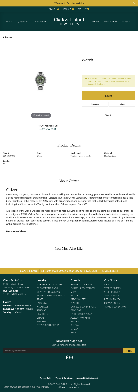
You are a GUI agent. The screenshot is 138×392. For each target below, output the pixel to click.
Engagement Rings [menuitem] (47, 288)
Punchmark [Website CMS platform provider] (74, 387)
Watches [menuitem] (41, 321)
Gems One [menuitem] (76, 310)
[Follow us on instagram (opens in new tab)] (71, 357)
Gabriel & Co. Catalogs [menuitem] (49, 284)
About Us (109, 284)
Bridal (10, 21)
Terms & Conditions (115, 306)
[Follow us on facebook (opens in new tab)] (67, 357)
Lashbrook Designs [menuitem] (81, 314)
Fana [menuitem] (73, 332)
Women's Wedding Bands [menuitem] (51, 295)
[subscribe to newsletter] (129, 350)
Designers (40, 21)
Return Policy (112, 299)
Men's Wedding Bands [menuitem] (49, 291)
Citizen (39, 156)
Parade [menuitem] (74, 295)
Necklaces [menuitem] (42, 306)
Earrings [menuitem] (42, 303)
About (95, 21)
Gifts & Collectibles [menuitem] (48, 325)
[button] (54, 9)
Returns (122, 104)
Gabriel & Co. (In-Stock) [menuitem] (83, 306)
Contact (127, 21)
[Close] (134, 3)
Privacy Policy (112, 303)
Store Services (112, 288)
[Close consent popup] (60, 387)
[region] (41, 81)
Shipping (95, 104)
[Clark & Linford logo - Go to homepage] (69, 21)
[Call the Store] (10, 290)
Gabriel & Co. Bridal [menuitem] (82, 284)
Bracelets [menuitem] (42, 314)
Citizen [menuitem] (74, 328)
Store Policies (112, 291)
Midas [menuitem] (74, 291)
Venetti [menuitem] (75, 303)
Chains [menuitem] (40, 317)
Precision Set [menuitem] (78, 299)
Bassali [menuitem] (75, 321)
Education (110, 21)
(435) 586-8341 (48, 129)
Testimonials (111, 295)
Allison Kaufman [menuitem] (80, 317)
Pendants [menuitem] (42, 310)
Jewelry (24, 21)
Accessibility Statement (87, 378)
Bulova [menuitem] (75, 325)
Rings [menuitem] (40, 299)
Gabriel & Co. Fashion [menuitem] (83, 288)
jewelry (8, 37)
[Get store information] (14, 294)
